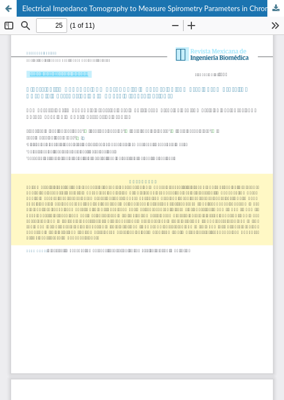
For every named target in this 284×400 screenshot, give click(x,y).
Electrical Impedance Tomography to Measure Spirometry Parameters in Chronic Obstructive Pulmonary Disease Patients (153, 8)
